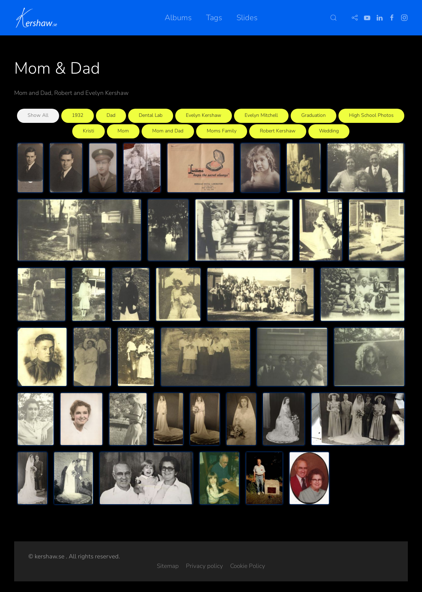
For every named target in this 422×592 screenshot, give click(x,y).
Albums (178, 17)
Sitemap (168, 566)
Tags (214, 17)
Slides (247, 17)
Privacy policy (204, 566)
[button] (333, 17)
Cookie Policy (247, 566)
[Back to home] (37, 17)
